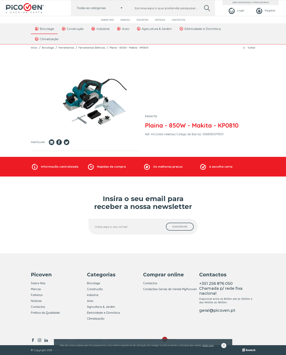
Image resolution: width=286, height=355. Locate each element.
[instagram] (39, 340)
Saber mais (208, 345)
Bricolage (44, 29)
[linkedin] (46, 340)
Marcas (125, 19)
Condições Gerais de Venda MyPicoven (170, 289)
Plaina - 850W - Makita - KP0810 (129, 47)
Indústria (100, 29)
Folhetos (142, 19)
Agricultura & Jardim (154, 29)
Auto (123, 29)
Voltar (251, 48)
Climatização (46, 39)
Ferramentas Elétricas (92, 47)
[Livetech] (248, 350)
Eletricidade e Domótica (200, 29)
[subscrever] (180, 227)
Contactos (178, 19)
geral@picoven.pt (217, 310)
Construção (72, 29)
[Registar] (265, 10)
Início (34, 47)
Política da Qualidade (45, 313)
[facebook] (33, 340)
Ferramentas (66, 47)
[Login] (236, 10)
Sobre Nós (107, 19)
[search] (207, 8)
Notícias (160, 19)
